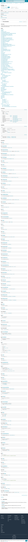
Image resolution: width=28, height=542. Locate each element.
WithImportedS (5, 298)
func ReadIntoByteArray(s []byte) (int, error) (7, 61)
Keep (3, 231)
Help (8, 520)
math (13, 115)
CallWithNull (5, 198)
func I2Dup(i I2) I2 (4, 83)
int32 (11, 115)
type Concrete (3, 74)
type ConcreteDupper (4, 77)
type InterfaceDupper (4, 89)
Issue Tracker (22, 519)
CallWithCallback (5, 194)
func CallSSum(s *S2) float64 (5, 41)
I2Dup (3, 373)
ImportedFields (5, 381)
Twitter (1, 526)
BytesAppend (5, 153)
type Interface (3, 88)
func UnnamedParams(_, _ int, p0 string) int (7, 67)
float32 (11, 120)
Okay (26, 540)
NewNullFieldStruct (6, 433)
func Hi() (2, 51)
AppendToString (5, 149)
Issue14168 (4, 407)
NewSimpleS (5, 250)
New (3, 462)
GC (3, 209)
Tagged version (18, 11)
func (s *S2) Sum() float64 (5, 105)
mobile (21, 3)
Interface (4, 396)
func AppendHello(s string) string (5, 32)
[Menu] (14, 19)
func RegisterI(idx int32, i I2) (4, 62)
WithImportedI (5, 294)
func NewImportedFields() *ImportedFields (8, 86)
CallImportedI (5, 179)
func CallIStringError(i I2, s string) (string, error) (7, 39)
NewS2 (4, 483)
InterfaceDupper (5, 401)
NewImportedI (13, 136)
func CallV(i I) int (3, 42)
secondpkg (8, 136)
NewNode (4, 419)
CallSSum (4, 183)
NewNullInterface (5, 362)
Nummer (4, 442)
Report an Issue (14, 538)
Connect (2, 524)
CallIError (4, 172)
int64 (8, 368)
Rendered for (20, 21)
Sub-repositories (16, 518)
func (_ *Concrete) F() (5, 76)
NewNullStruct (5, 466)
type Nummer (3, 96)
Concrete (4, 320)
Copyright (14, 535)
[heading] (3, 1)
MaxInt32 (16, 116)
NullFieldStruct (5, 426)
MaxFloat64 (16, 119)
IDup (3, 358)
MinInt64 (16, 117)
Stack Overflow (9, 519)
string (8, 147)
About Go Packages (16, 519)
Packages (16, 515)
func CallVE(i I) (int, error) (4, 43)
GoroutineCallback (6, 216)
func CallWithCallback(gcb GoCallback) (6, 44)
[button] (1, 11)
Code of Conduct (23, 523)
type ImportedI (3, 87)
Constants (2, 29)
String (5, 473)
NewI (3, 377)
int (6, 188)
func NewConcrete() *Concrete (6, 75)
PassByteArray (5, 257)
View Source (25, 109)
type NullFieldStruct (3, 93)
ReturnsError (5, 272)
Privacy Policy (14, 537)
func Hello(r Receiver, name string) (5, 50)
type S (2, 98)
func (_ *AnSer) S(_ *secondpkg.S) (7, 72)
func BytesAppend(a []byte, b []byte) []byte (6, 34)
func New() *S (4, 100)
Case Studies (2, 518)
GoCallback (4, 337)
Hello (3, 220)
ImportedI (4, 391)
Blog (21, 518)
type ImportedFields (3, 85)
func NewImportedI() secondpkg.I (5, 56)
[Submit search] (24, 1)
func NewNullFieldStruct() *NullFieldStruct (7, 94)
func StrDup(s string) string (4, 64)
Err (3, 205)
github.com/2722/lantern (9, 3)
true (6, 113)
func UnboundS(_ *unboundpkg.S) (5, 66)
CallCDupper (5, 157)
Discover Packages (3, 3)
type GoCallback (3, 78)
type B (2, 73)
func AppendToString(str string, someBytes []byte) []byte (8, 33)
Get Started (9, 515)
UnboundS (4, 283)
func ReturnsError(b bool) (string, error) (6, 63)
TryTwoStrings (6, 490)
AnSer (3, 304)
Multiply (4, 235)
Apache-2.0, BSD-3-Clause (6, 8)
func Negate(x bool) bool (4, 55)
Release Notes (23, 520)
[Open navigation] (26, 1)
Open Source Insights (4, 17)
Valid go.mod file (3, 11)
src (13, 3)
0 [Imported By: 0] (17, 8)
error (7, 162)
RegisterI (4, 268)
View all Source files (24, 495)
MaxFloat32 (16, 121)
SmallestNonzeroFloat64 (18, 120)
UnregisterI (4, 291)
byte (16, 151)
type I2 (2, 82)
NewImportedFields (6, 387)
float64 (5, 479)
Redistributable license (11, 11)
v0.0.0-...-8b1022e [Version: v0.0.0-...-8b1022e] (4, 7)
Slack (1, 528)
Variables (2, 30)
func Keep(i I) (3, 53)
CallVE (4, 190)
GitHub (2, 527)
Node (8, 132)
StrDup (4, 276)
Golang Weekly (3, 532)
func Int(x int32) (3, 52)
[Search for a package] (15, 1)
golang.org (16, 3)
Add (3, 142)
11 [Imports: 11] (12, 8)
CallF (3, 164)
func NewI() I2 (4, 84)
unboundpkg (8, 281)
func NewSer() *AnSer (5, 71)
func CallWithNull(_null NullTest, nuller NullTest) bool (8, 45)
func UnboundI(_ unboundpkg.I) (5, 65)
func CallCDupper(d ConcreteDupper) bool (6, 35)
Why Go (2, 515)
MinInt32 (16, 115)
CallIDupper (4, 168)
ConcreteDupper (9, 158)
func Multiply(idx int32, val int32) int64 (6, 54)
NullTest (10, 199)
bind (23, 3)
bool (13, 158)
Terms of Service (14, 536)
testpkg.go (2, 497)
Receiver (10, 218)
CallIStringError (5, 175)
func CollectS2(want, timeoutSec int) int (6, 46)
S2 (4, 488)
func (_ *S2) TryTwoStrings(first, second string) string (9, 106)
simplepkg (8, 251)
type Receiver (3, 97)
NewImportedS (13, 137)
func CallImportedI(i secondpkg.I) (5, 40)
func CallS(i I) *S (4, 99)
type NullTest (2, 95)
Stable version (24, 11)
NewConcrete (5, 324)
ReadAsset (4, 261)
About (22, 515)
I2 (7, 131)
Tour (8, 518)
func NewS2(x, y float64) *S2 (6, 104)
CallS (3, 458)
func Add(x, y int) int (3, 31)
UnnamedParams (5, 287)
